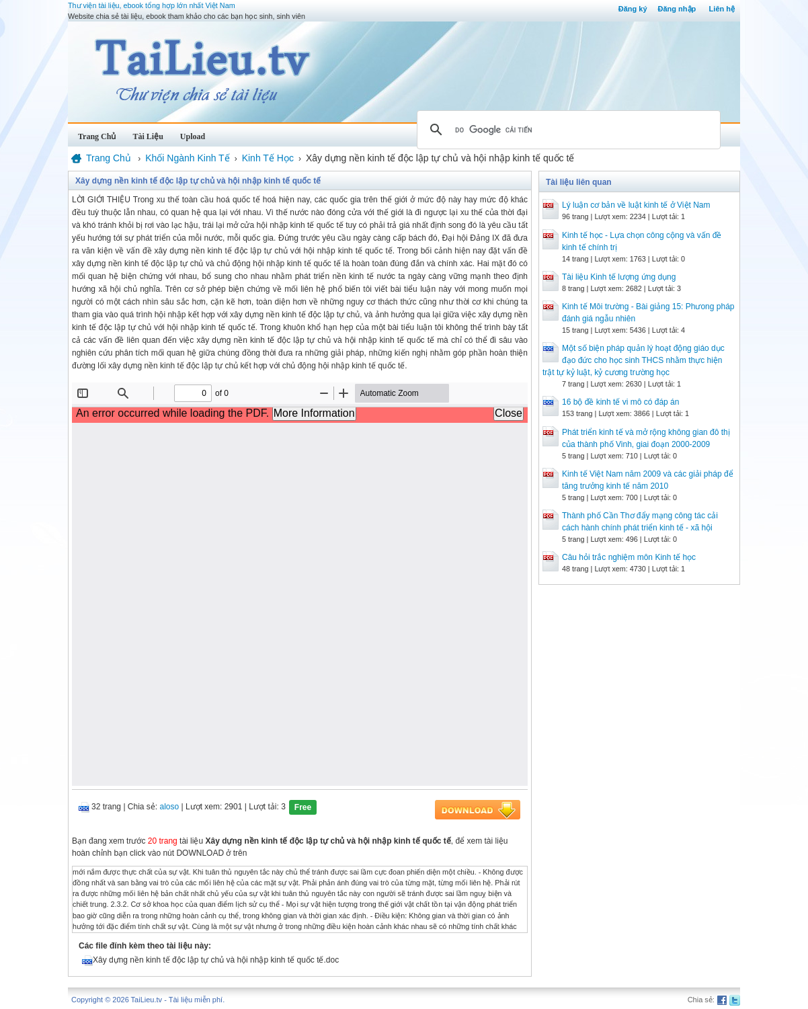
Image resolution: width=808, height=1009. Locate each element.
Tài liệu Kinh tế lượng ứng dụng (619, 277)
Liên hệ (722, 9)
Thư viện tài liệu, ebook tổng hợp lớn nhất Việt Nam (151, 5)
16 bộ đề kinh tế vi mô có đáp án (620, 402)
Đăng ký (632, 9)
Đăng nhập (677, 9)
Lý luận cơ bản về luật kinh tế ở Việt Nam (636, 205)
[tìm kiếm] (566, 130)
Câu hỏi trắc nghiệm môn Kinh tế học (629, 557)
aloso (169, 806)
